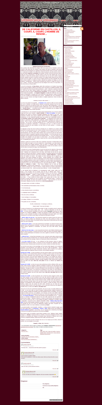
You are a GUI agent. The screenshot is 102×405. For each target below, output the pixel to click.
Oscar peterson (57, 332)
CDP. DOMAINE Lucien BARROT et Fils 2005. (72, 92)
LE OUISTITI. (67, 79)
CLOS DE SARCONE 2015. (69, 87)
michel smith (26, 344)
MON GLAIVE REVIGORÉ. (69, 99)
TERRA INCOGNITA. (68, 52)
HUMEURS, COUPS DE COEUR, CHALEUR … (72, 40)
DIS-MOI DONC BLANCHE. (69, 69)
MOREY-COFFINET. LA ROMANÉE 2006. (71, 96)
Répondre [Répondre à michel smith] (55, 349)
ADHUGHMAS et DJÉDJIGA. (69, 84)
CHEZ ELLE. (67, 33)
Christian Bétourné (33, 36)
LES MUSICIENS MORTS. (69, 101)
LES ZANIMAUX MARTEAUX (69, 32)
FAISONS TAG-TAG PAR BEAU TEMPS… (30, 336)
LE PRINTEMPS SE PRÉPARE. (69, 56)
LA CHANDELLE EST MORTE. (69, 103)
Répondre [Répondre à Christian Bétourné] (55, 360)
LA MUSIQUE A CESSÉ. (68, 100)
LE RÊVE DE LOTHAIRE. (69, 48)
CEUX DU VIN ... (24, 331)
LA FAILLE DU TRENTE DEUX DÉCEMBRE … (72, 89)
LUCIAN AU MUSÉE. (68, 61)
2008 (41, 331)
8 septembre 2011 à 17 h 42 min (29, 364)
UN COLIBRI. (67, 88)
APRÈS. (66, 91)
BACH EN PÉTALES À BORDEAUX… (29, 339)
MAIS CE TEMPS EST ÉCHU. (69, 72)
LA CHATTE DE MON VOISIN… (70, 80)
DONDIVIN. (66, 75)
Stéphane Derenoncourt (45, 334)
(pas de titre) (67, 95)
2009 (44, 331)
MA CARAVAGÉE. (67, 76)
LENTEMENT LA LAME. (68, 65)
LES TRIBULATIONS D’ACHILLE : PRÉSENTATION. (73, 36)
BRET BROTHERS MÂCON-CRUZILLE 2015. (72, 85)
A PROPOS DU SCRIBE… (69, 29)
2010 (46, 331)
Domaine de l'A (50, 332)
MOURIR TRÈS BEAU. (68, 53)
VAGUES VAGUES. (68, 49)
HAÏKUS (66, 43)
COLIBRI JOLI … (67, 77)
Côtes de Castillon (52, 331)
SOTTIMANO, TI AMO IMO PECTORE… (71, 93)
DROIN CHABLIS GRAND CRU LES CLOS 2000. (72, 97)
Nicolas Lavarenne (42, 114)
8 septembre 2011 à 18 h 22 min (30, 372)
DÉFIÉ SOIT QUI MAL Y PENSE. (70, 83)
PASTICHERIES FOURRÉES (69, 41)
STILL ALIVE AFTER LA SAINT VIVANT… (71, 60)
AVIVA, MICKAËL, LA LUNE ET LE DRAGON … (72, 73)
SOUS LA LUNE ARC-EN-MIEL (69, 81)
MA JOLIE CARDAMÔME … (69, 64)
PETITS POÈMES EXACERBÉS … (70, 31)
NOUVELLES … (67, 35)
